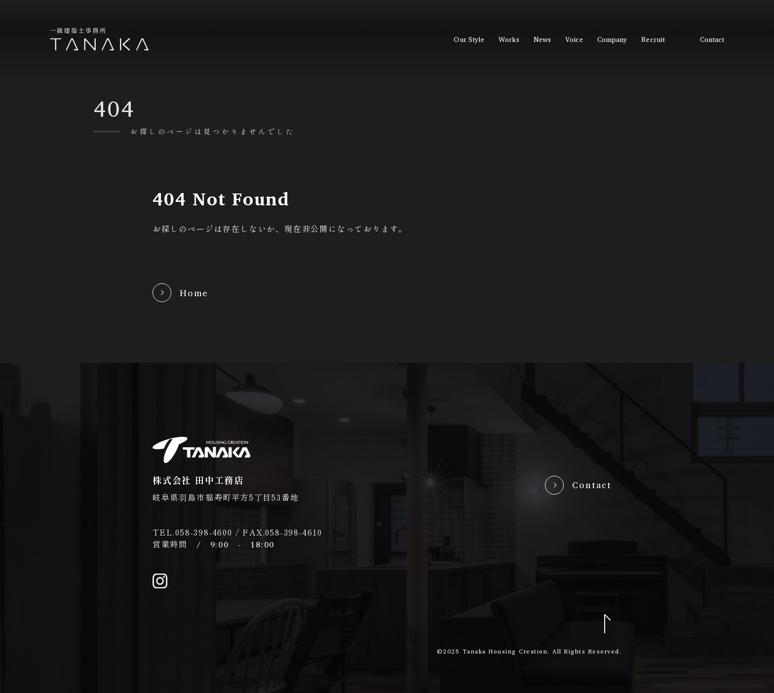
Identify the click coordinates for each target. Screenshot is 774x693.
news (542, 39)
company (612, 39)
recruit (653, 39)
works (509, 39)
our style (469, 39)
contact (712, 39)
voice (573, 39)
